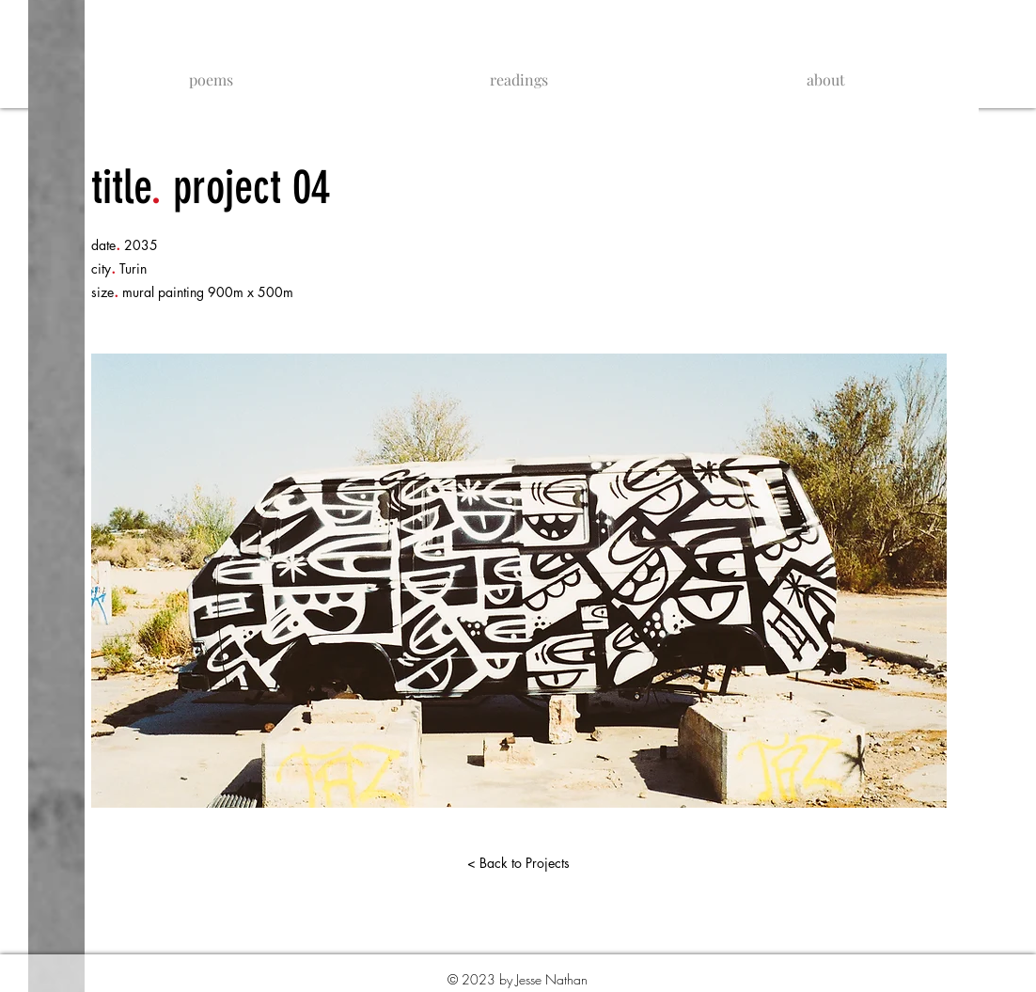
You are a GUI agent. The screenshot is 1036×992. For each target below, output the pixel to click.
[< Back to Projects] (518, 863)
